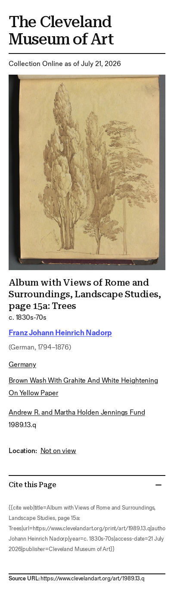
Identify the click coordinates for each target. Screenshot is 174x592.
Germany (22, 365)
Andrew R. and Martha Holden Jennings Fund (77, 413)
